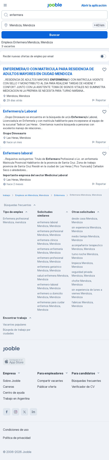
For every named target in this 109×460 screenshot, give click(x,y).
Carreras (8, 386)
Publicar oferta (46, 386)
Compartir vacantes (50, 381)
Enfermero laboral (17, 153)
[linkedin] (33, 412)
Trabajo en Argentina (16, 398)
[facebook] (6, 412)
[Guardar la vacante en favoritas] (104, 69)
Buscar (54, 35)
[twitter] (24, 412)
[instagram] (15, 412)
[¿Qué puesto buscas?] (54, 14)
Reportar (99, 100)
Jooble (26, 452)
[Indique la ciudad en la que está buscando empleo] (54, 25)
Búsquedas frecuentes (20, 205)
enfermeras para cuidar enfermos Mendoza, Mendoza (50, 306)
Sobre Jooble (11, 381)
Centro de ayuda (14, 392)
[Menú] (5, 5)
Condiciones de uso (16, 429)
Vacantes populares (14, 324)
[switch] (103, 56)
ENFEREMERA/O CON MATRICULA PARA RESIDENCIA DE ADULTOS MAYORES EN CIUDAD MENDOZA (48, 71)
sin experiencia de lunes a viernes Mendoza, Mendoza (87, 293)
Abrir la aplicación (94, 5)
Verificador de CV (83, 386)
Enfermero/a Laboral (20, 111)
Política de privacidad (16, 438)
